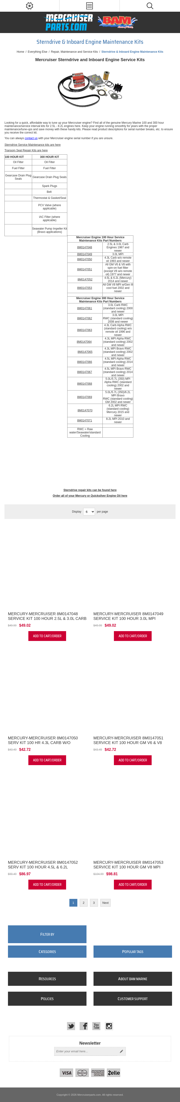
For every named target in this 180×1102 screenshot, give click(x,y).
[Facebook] (83, 1026)
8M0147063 (84, 330)
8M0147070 (85, 410)
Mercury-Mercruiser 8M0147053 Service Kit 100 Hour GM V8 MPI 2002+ (129, 867)
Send (121, 1051)
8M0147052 (85, 279)
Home (20, 51)
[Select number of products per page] (89, 511)
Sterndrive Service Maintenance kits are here (32, 144)
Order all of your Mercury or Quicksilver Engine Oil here (90, 495)
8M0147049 (84, 254)
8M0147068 (84, 383)
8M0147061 (84, 308)
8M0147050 (84, 259)
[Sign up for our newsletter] (85, 1051)
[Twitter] (71, 1026)
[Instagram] (109, 1026)
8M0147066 (84, 362)
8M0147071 (84, 420)
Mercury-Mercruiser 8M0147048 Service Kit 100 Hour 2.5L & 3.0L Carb (47, 616)
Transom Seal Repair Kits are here (26, 150)
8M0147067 (84, 372)
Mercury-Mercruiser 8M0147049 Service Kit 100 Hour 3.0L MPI (129, 616)
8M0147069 (84, 397)
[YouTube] (96, 1026)
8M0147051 (84, 269)
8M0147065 (85, 352)
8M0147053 (84, 288)
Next (105, 903)
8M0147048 (84, 247)
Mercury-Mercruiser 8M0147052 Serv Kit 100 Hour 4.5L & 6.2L (43, 864)
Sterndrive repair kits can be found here (90, 490)
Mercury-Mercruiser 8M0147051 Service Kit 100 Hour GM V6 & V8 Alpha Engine (129, 743)
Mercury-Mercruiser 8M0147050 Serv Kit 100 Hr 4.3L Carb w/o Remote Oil (43, 743)
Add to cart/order (47, 636)
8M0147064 (84, 341)
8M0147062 (84, 318)
